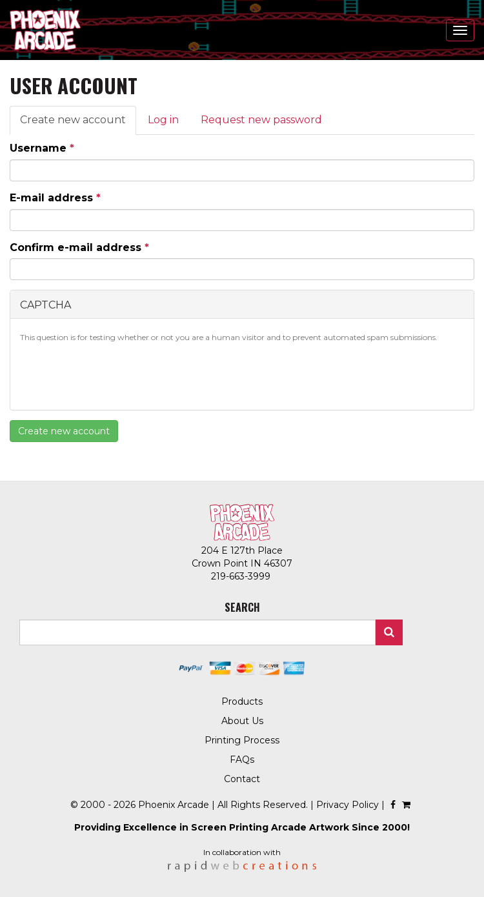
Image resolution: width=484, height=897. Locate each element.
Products (242, 701)
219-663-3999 (242, 576)
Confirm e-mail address (79, 247)
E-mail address (55, 198)
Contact (242, 779)
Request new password (261, 120)
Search (389, 632)
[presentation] (118, 375)
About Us (242, 721)
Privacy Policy (347, 805)
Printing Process (242, 740)
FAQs (242, 759)
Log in (163, 120)
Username (42, 148)
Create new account (78, 124)
